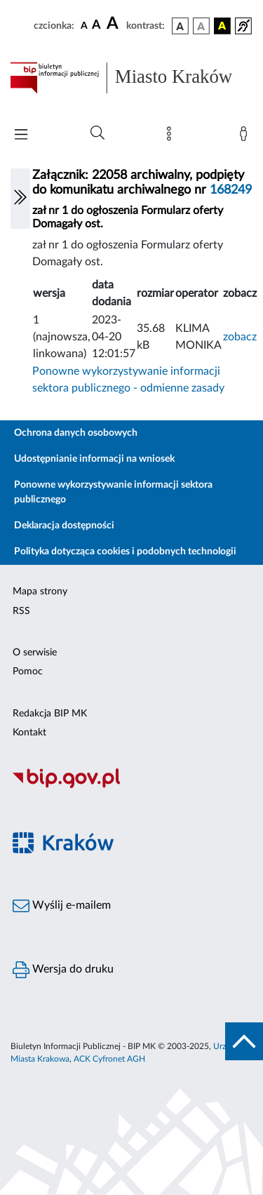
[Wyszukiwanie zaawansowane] (97, 133)
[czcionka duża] (114, 23)
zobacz (240, 336)
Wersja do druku (63, 969)
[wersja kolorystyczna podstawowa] (180, 26)
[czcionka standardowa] (84, 25)
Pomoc (28, 671)
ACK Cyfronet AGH (109, 1059)
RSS (21, 611)
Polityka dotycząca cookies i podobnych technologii (125, 551)
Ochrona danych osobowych (75, 433)
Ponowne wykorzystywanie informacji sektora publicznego (113, 492)
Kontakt (29, 732)
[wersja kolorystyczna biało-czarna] (201, 26)
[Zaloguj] (246, 137)
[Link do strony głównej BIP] (131, 78)
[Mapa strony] (171, 137)
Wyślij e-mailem (62, 905)
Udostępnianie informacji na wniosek (94, 459)
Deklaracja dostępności (64, 525)
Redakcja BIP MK (50, 714)
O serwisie (35, 652)
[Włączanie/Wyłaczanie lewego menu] (20, 198)
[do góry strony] (244, 1041)
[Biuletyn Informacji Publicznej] (131, 786)
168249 (231, 190)
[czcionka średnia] (96, 25)
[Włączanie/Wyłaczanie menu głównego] (21, 135)
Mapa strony (40, 591)
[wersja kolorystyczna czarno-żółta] (222, 26)
